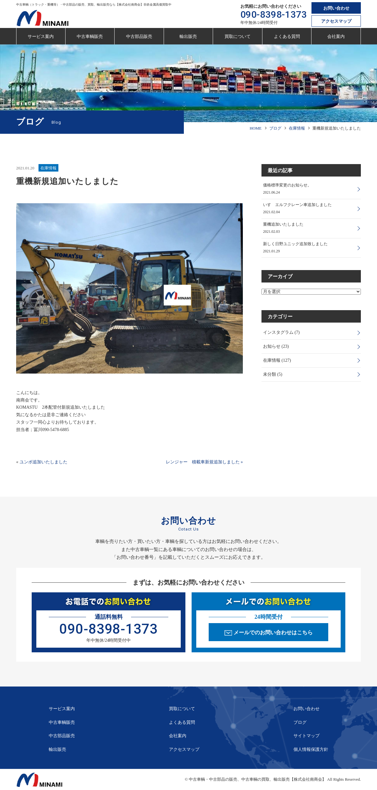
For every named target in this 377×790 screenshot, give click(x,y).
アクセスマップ (336, 21)
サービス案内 (41, 36)
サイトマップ (306, 735)
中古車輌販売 (90, 36)
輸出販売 (188, 36)
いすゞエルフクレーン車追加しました (297, 204)
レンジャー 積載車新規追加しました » (204, 462)
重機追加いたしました (283, 224)
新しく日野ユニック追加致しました (295, 244)
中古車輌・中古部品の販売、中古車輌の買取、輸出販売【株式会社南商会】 (257, 779)
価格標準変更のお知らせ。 (287, 185)
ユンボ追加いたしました (43, 462)
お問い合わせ (336, 8)
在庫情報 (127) (277, 361)
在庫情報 (48, 168)
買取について (238, 36)
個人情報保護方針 (310, 749)
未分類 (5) (272, 374)
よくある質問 (287, 36)
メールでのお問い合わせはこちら (273, 633)
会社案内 (336, 36)
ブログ (300, 722)
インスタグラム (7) (281, 333)
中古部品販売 (139, 36)
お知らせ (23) (276, 347)
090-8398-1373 (273, 14)
